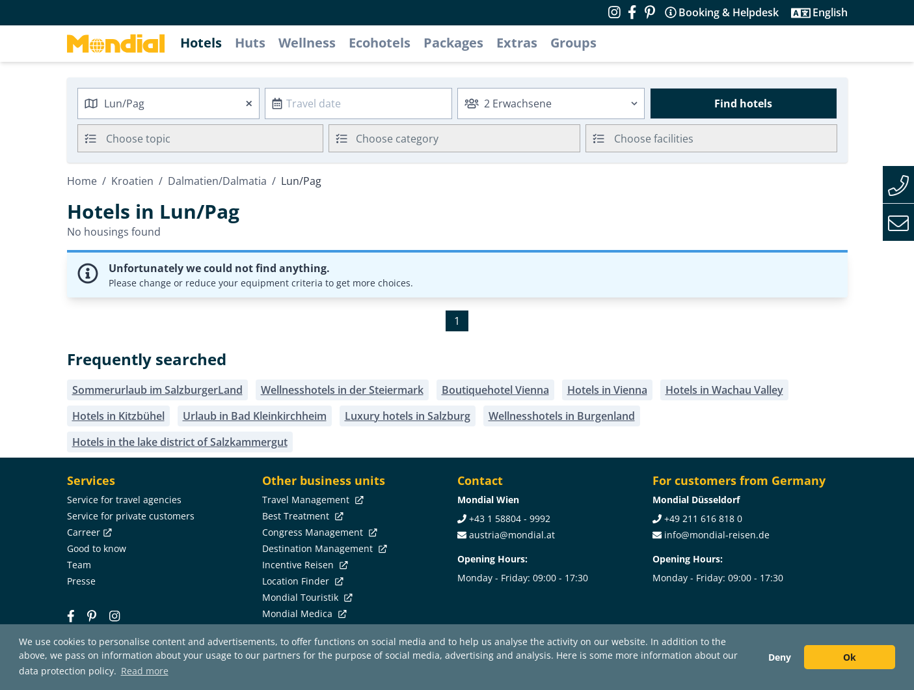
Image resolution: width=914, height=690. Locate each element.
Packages (453, 42)
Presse (81, 581)
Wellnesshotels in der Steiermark (342, 390)
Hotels (201, 42)
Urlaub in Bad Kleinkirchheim (255, 416)
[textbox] (454, 136)
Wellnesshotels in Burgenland (562, 416)
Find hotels (743, 103)
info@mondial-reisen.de (717, 535)
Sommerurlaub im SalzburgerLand (157, 390)
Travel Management (311, 499)
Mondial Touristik (306, 597)
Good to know (96, 548)
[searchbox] (216, 138)
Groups (573, 42)
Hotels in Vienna (607, 390)
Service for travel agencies (124, 499)
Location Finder (301, 581)
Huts (250, 42)
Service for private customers (131, 516)
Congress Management (318, 532)
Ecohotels (379, 42)
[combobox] (168, 103)
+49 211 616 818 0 (703, 518)
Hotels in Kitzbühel (118, 416)
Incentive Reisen (303, 565)
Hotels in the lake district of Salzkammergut (180, 442)
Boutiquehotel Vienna (495, 390)
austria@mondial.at (512, 535)
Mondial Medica (303, 613)
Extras (516, 42)
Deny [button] (779, 657)
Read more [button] (144, 671)
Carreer (88, 532)
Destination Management (323, 548)
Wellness (307, 42)
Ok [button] (849, 657)
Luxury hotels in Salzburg (407, 416)
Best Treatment (301, 516)
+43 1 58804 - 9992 (509, 518)
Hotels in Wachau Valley (724, 390)
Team (79, 565)
